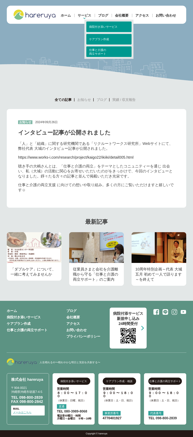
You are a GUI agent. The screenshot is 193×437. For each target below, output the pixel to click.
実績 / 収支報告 (124, 100)
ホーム (66, 15)
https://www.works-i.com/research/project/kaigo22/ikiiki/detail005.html (75, 157)
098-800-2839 (31, 397)
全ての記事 (63, 100)
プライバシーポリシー (83, 336)
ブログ (103, 15)
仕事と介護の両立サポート (27, 330)
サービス (84, 15)
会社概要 (122, 15)
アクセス (142, 15)
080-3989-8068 (75, 411)
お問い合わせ (166, 15)
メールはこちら (22, 412)
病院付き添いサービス (24, 317)
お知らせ (84, 100)
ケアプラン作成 (19, 324)
